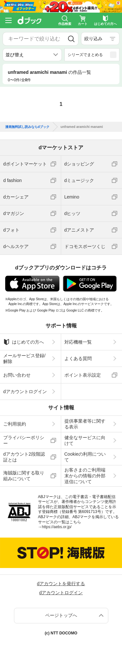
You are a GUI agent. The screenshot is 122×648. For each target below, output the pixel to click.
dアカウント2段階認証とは (24, 456)
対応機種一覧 (78, 342)
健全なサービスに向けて (84, 440)
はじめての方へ (23, 342)
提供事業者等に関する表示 (84, 423)
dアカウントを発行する (61, 583)
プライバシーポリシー (23, 440)
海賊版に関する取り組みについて (23, 475)
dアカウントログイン (25, 391)
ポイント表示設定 (82, 375)
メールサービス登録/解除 (24, 358)
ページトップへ (61, 615)
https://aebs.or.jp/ (57, 527)
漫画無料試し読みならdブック (27, 127)
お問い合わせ (17, 375)
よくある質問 (78, 358)
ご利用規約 (14, 423)
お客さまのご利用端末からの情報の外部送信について (84, 475)
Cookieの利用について (85, 456)
